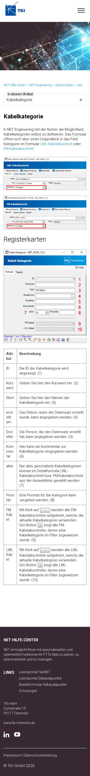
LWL (80, 85)
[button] (81, 9)
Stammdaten (64, 85)
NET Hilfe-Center (15, 85)
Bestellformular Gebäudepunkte (42, 684)
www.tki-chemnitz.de (19, 723)
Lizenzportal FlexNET (34, 672)
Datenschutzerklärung (40, 755)
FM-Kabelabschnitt (19, 149)
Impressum (12, 755)
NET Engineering (40, 85)
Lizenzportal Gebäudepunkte (40, 678)
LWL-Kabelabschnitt (56, 144)
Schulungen (28, 691)
